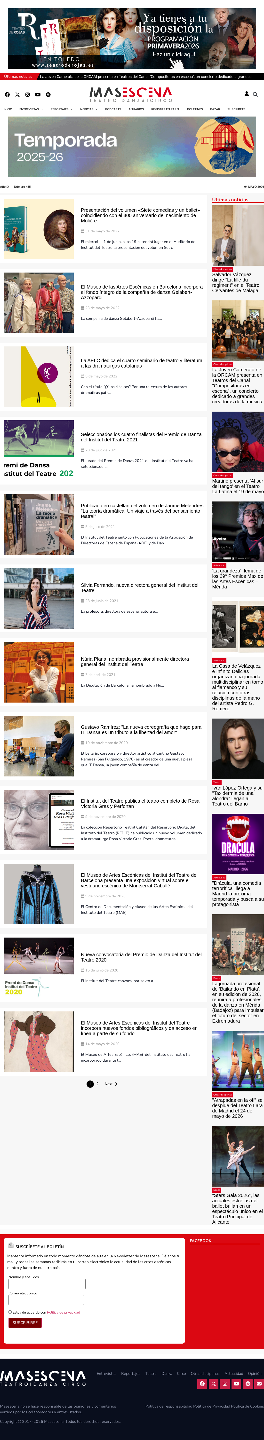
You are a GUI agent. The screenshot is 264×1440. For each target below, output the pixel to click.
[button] (255, 94)
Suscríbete (236, 109)
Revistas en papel (165, 109)
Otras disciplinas (222, 269)
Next (108, 1084)
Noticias (89, 109)
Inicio (8, 109)
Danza (216, 978)
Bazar (215, 109)
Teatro (216, 782)
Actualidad (219, 565)
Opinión (255, 1373)
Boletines (195, 109)
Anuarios (136, 109)
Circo (181, 1373)
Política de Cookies (247, 1406)
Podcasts (113, 109)
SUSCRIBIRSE (25, 1322)
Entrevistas (31, 109)
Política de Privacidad (211, 1406)
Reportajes (62, 109)
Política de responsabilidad (168, 1406)
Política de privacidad (63, 1312)
